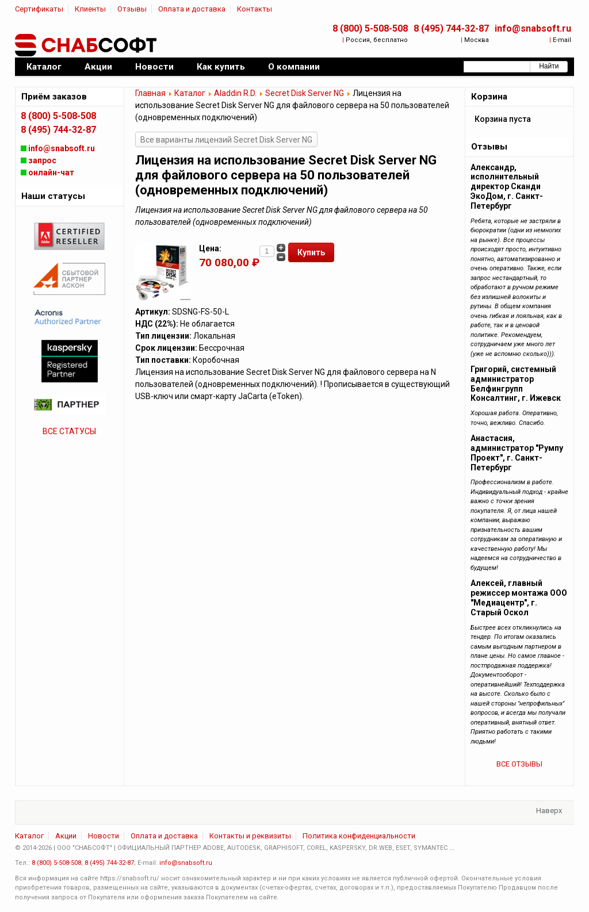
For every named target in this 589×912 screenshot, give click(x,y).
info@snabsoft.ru (533, 28)
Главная (150, 93)
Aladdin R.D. (235, 93)
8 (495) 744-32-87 (451, 28)
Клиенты (90, 9)
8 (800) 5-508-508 (370, 28)
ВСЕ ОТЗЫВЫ (519, 764)
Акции (66, 835)
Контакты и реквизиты (250, 835)
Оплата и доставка (191, 9)
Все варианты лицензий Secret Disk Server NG (226, 139)
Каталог (189, 93)
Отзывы (132, 9)
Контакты (254, 9)
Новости (103, 835)
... (451, 848)
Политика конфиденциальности (359, 835)
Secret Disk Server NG (304, 93)
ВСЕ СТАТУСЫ (69, 431)
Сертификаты (39, 9)
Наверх (549, 810)
